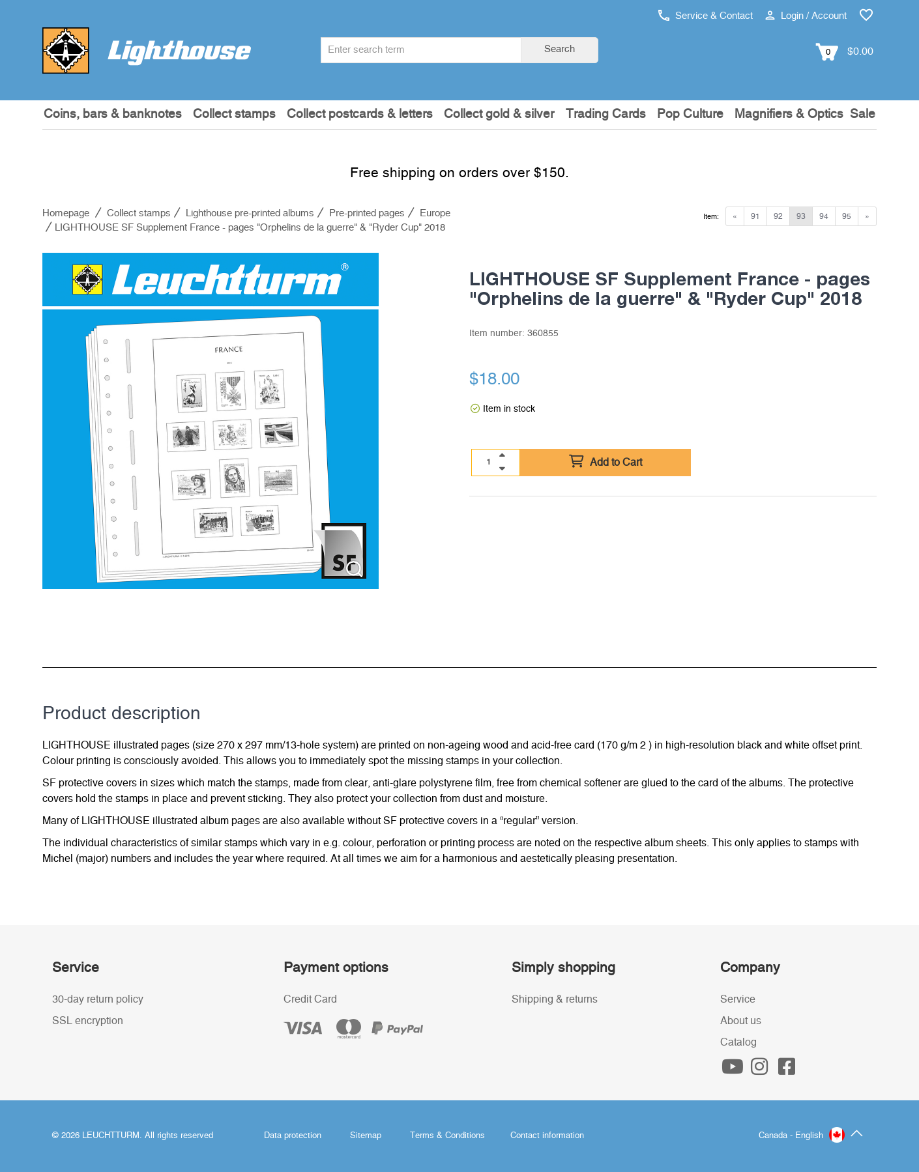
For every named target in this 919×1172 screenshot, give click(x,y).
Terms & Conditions (447, 1136)
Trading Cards (606, 114)
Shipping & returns (555, 999)
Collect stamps (234, 114)
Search (559, 49)
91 (755, 216)
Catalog (738, 1042)
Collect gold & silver (499, 114)
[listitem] (210, 421)
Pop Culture (690, 114)
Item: (711, 216)
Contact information (547, 1136)
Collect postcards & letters (360, 114)
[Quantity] (489, 462)
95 (846, 216)
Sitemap (365, 1136)
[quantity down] (502, 468)
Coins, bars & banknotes (113, 114)
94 (823, 216)
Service (737, 999)
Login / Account (806, 16)
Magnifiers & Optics (789, 114)
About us (740, 1021)
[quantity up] (502, 455)
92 (778, 216)
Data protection (292, 1136)
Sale (862, 114)
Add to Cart (605, 462)
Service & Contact (705, 16)
